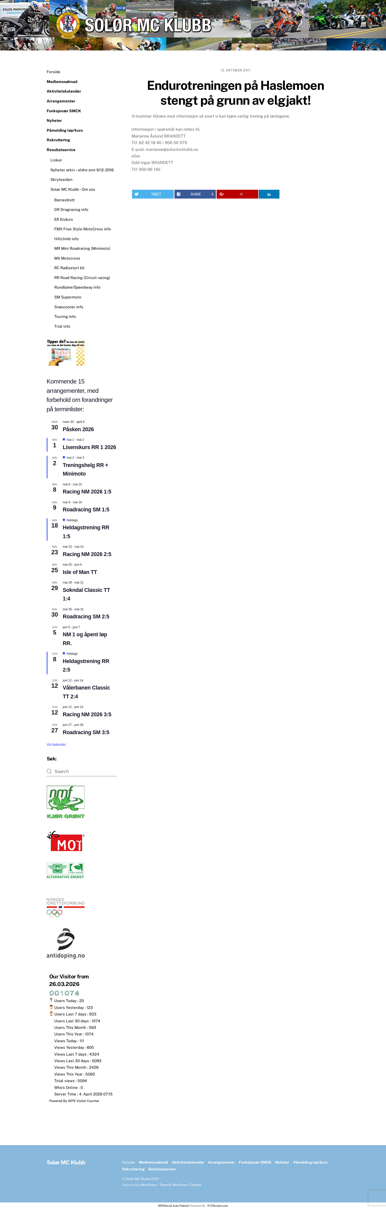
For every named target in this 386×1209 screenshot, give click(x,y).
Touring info (65, 316)
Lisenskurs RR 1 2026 (89, 447)
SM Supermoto (67, 297)
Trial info (62, 326)
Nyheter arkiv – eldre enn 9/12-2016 (82, 170)
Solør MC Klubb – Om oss (72, 189)
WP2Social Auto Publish (173, 1205)
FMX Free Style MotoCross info (82, 229)
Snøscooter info (68, 307)
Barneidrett (64, 200)
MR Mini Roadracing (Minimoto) (82, 248)
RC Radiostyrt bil (69, 268)
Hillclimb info (66, 239)
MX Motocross (67, 258)
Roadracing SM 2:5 (86, 617)
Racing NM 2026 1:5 (87, 492)
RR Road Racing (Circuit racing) (82, 278)
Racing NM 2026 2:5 (87, 554)
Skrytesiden (61, 179)
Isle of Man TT (80, 572)
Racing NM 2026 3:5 (87, 714)
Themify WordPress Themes (180, 1185)
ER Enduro (63, 219)
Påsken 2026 (78, 429)
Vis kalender (56, 745)
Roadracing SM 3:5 (86, 732)
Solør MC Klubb (138, 1179)
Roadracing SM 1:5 (86, 510)
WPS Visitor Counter (83, 1101)
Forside (53, 72)
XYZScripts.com (217, 1205)
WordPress (149, 1185)
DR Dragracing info (71, 209)
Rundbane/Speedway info (77, 287)
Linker (56, 160)
